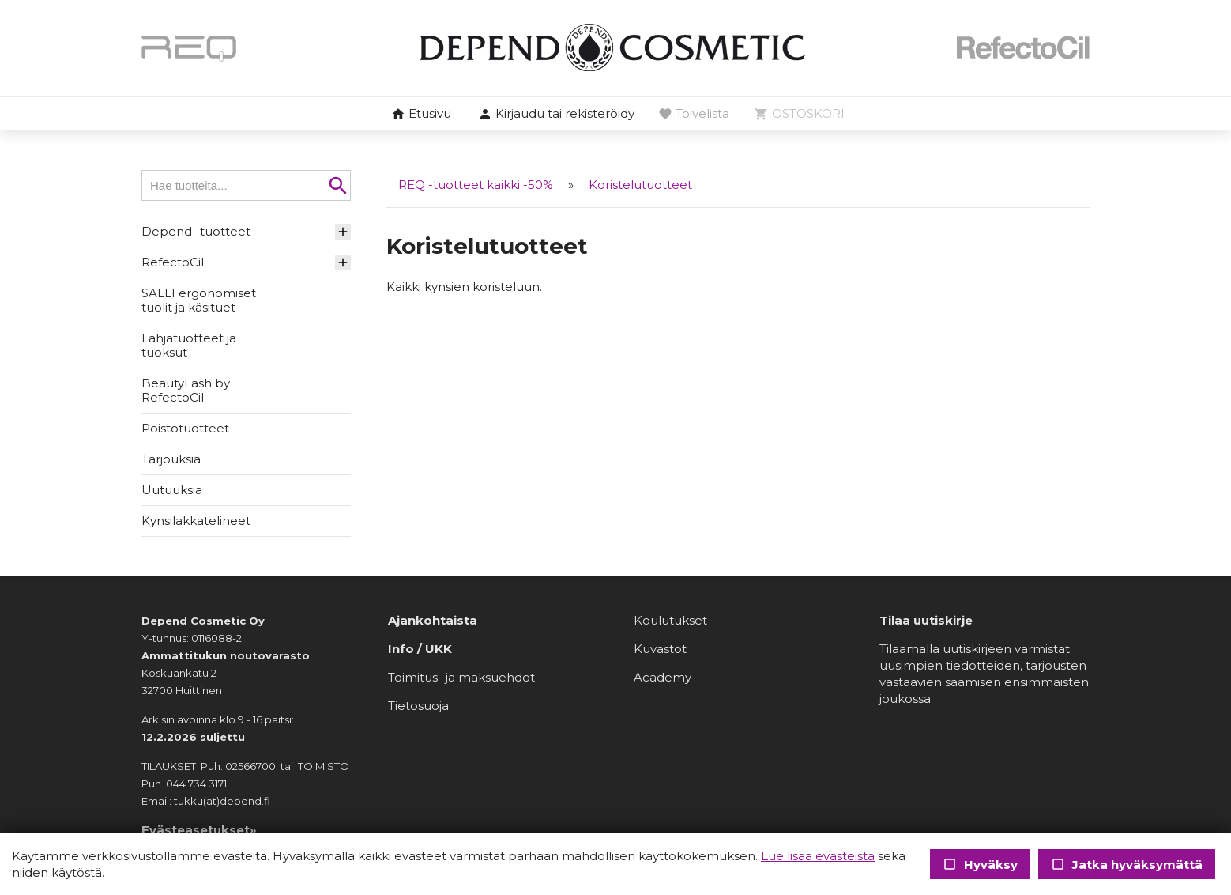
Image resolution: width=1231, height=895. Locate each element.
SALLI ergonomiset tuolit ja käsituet (198, 300)
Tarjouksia (171, 458)
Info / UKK (420, 648)
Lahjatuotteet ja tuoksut (188, 345)
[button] (556, 114)
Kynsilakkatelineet (195, 520)
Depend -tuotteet (195, 231)
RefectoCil (172, 262)
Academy (662, 677)
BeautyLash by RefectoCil (185, 390)
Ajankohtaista (432, 620)
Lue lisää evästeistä (818, 855)
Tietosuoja (418, 705)
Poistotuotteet (185, 428)
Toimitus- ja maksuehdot (461, 677)
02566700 (250, 766)
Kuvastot (660, 648)
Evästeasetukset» (199, 829)
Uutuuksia (171, 489)
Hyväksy (980, 864)
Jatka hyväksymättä (1127, 864)
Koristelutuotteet (640, 184)
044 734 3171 (196, 783)
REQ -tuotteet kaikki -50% (475, 184)
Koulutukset (670, 620)
